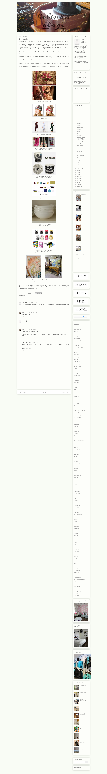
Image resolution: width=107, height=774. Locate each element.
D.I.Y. (75, 333)
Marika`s (77, 234)
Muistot (75, 368)
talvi (75, 558)
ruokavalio (76, 544)
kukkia (75, 503)
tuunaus (75, 568)
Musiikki (75, 370)
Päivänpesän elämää (80, 254)
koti (75, 498)
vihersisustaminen (78, 588)
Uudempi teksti (22, 392)
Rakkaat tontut (79, 135)
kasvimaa (76, 472)
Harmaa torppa (79, 244)
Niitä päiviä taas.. (80, 127)
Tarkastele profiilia (78, 67)
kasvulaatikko (76, 475)
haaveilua (76, 445)
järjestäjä (76, 468)
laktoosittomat (77, 514)
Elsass (77, 204)
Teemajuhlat (76, 405)
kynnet (75, 507)
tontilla (75, 563)
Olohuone (76, 373)
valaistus (75, 574)
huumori (76, 452)
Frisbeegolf (76, 338)
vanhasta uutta (77, 577)
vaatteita (75, 572)
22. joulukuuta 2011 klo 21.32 (33, 342)
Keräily (75, 357)
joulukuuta (79, 123)
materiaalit (76, 526)
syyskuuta (79, 172)
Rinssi (75, 387)
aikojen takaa (76, 417)
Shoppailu (76, 394)
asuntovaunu (76, 424)
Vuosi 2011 (79, 125)
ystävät (75, 595)
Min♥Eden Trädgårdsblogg (81, 266)
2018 (77, 107)
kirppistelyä (76, 493)
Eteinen (75, 336)
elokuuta (78, 174)
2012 (77, 119)
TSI (74, 401)
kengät (75, 482)
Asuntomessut (77, 329)
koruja (75, 496)
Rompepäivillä (83, 692)
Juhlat (75, 352)
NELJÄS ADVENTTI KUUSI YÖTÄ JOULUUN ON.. (81, 138)
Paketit (78, 133)
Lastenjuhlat (76, 361)
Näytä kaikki (86, 270)
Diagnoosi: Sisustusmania (81, 194)
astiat (75, 421)
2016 (77, 111)
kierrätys (76, 489)
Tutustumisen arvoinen (78, 410)
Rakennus (76, 380)
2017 (77, 109)
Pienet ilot (76, 377)
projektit (76, 540)
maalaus (75, 523)
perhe (75, 535)
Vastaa (23, 308)
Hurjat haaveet (83, 706)
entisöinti (76, 433)
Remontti (76, 382)
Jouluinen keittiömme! (80, 158)
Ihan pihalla (76, 350)
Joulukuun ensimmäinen (80, 165)
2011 (77, 121)
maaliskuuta (79, 184)
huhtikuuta (79, 182)
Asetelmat (79, 143)
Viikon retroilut (80, 145)
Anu (23, 312)
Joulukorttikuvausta (80, 155)
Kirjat (75, 359)
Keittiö (75, 354)
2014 (77, 115)
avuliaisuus (76, 428)
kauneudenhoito (77, 479)
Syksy (75, 398)
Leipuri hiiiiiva (80, 153)
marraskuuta (79, 168)
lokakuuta (79, 170)
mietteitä (76, 530)
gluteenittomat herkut (78, 440)
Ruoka (75, 389)
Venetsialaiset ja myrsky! (83, 748)
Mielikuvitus (76, 366)
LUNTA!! (78, 160)
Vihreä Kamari (79, 214)
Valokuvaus (76, 415)
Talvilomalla (79, 162)
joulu (24, 295)
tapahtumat (76, 561)
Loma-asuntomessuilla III (83, 699)
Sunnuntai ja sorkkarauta (82, 713)
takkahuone (76, 554)
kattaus (75, 477)
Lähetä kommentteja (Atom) (45, 397)
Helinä (23, 302)
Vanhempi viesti (65, 392)
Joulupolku (79, 149)
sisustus (75, 549)
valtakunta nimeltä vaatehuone (83, 741)
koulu (75, 500)
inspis (75, 461)
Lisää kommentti (23, 353)
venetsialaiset (76, 584)
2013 (77, 117)
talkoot (75, 556)
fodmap (75, 438)
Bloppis (75, 331)
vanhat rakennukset (78, 581)
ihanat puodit (76, 459)
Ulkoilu (75, 412)
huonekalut (76, 449)
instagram (76, 463)
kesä (75, 484)
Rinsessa (76, 384)
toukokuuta (79, 180)
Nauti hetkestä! (83, 685)
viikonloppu (76, 591)
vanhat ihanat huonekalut (79, 579)
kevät (75, 486)
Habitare (76, 343)
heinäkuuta (79, 176)
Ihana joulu (79, 129)
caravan (75, 431)
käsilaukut (76, 512)
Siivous (75, 396)
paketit (75, 533)
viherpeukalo (76, 586)
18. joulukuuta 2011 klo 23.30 (33, 321)
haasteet (75, 442)
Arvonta (75, 326)
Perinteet (76, 375)
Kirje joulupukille (80, 141)
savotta (75, 547)
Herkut (75, 345)
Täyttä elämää (78, 224)
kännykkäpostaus (77, 510)
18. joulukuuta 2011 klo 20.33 (30, 312)
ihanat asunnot (77, 456)
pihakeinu (76, 537)
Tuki (75, 408)
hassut (75, 447)
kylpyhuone (76, 505)
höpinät (75, 454)
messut (75, 528)
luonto (75, 521)
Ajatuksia (76, 324)
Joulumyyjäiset (79, 151)
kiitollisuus (76, 491)
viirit (75, 593)
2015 (77, 113)
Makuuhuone (76, 364)
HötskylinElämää (77, 347)
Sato (75, 391)
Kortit (78, 147)
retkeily (75, 542)
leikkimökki (76, 516)
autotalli (75, 426)
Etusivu (44, 392)
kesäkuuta (79, 178)
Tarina (75, 403)
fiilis (75, 435)
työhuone (76, 570)
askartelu (76, 419)
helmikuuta (79, 186)
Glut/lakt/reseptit (77, 340)
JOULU (78, 131)
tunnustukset (76, 565)
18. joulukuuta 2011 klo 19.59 (33, 302)
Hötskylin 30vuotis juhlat (84, 727)
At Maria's (78, 258)
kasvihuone (76, 470)
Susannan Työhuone (80, 262)
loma (75, 519)
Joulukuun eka (82, 720)
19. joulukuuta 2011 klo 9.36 (30, 329)
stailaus (75, 551)
